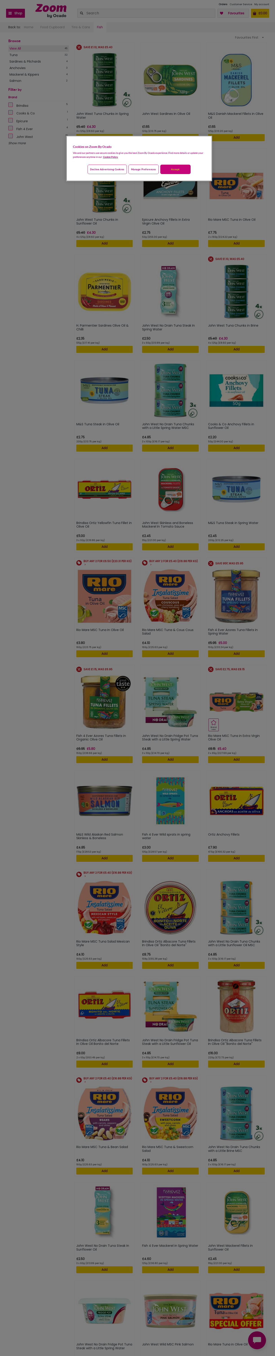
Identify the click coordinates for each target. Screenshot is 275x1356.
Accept (175, 169)
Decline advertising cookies (107, 169)
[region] (139, 158)
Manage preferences (143, 169)
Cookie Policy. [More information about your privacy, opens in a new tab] (110, 156)
